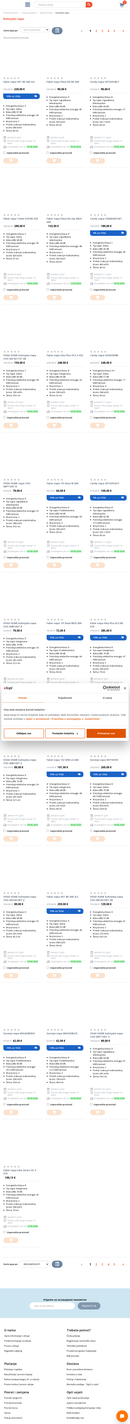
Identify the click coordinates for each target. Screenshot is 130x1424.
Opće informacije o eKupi (17, 1335)
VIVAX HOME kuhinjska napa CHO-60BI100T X (19, 761)
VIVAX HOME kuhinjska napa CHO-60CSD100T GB (106, 898)
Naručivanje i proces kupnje (18, 1374)
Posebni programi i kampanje (81, 1350)
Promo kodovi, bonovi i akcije (19, 1384)
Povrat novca (11, 1407)
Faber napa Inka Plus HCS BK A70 (106, 625)
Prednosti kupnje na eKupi (17, 1340)
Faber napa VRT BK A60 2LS (19, 81)
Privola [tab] (22, 697)
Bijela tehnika (46, 13)
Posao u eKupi (11, 1345)
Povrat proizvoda (13, 1402)
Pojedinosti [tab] (65, 697)
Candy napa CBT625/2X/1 (104, 483)
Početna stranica (10, 13)
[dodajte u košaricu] (10, 161)
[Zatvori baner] (125, 688)
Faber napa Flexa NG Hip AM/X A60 (64, 220)
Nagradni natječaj (13, 1350)
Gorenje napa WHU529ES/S (62, 1033)
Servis (7, 1412)
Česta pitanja (73, 1335)
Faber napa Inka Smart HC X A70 (19, 1172)
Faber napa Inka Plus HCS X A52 (65, 355)
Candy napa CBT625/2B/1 (104, 81)
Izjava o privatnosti (76, 1402)
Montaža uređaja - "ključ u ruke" (83, 1384)
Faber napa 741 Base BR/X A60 (64, 623)
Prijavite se (89, 1305)
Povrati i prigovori (13, 1397)
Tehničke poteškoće (77, 1345)
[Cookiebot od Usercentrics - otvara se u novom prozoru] (105, 688)
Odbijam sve (23, 733)
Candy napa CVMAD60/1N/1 (106, 218)
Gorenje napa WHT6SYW (104, 759)
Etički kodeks (73, 1412)
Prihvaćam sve (106, 733)
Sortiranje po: (10, 30)
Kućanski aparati (29, 13)
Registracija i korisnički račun (81, 1340)
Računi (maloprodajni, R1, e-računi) (21, 1379)
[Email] (52, 1305)
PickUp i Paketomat (76, 1379)
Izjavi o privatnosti (37, 718)
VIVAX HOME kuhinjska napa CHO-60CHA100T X (19, 898)
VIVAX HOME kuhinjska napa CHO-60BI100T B (19, 625)
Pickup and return (13, 1417)
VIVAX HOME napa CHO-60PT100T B (17, 485)
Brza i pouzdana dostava (79, 1369)
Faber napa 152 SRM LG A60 (63, 759)
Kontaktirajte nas (75, 1417)
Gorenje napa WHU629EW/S (19, 1033)
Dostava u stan (74, 1374)
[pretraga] (89, 5)
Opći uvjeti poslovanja (78, 1397)
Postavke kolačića (65, 733)
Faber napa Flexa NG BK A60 (62, 81)
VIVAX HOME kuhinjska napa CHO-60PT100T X (106, 1035)
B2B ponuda (73, 1355)
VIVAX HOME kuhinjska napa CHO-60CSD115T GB (19, 357)
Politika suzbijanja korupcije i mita (84, 1407)
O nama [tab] (107, 697)
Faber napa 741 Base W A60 (62, 483)
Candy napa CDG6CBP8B (104, 355)
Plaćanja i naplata (13, 1369)
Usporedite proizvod (16, 152)
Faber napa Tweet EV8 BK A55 (20, 218)
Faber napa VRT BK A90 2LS (62, 896)
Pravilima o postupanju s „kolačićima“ (76, 718)
